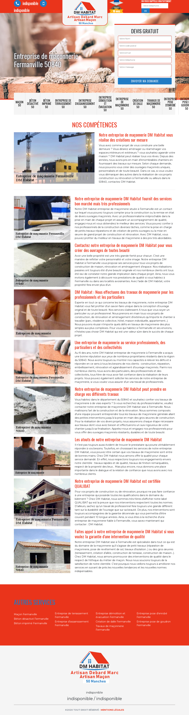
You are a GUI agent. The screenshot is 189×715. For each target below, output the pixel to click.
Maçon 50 (19, 103)
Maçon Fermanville (25, 614)
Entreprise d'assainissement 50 (85, 103)
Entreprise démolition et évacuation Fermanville (110, 615)
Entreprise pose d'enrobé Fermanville (152, 615)
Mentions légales (112, 710)
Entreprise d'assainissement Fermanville (72, 623)
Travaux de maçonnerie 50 (153, 103)
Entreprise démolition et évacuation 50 (105, 103)
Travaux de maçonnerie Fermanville (110, 628)
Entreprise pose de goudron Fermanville (154, 623)
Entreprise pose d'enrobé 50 (170, 104)
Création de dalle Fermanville (113, 621)
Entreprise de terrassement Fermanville (71, 615)
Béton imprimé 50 (46, 103)
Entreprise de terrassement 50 (63, 103)
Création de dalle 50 (138, 103)
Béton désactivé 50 (32, 103)
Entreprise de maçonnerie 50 (122, 104)
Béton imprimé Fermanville (30, 623)
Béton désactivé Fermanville (31, 618)
